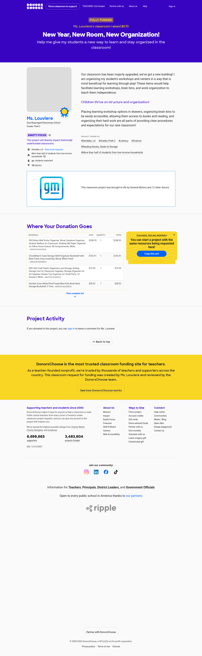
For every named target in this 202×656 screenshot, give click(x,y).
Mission (107, 412)
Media (157, 419)
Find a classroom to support (62, 6)
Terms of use (103, 644)
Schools (116, 644)
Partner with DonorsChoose (101, 627)
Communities (160, 416)
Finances (107, 423)
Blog (164, 419)
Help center (159, 412)
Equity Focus (109, 419)
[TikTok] (116, 472)
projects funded (82, 438)
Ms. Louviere (40, 118)
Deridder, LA (89, 140)
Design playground (163, 427)
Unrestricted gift (136, 441)
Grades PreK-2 (107, 140)
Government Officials (140, 487)
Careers (106, 430)
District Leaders (108, 487)
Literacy (124, 140)
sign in (71, 328)
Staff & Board (109, 427)
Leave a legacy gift (137, 438)
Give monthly (135, 430)
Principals (89, 487)
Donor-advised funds (138, 423)
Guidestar (52, 430)
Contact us (159, 430)
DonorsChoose (35, 6)
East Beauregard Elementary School (43, 122)
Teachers (74, 487)
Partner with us (117, 6)
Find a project (135, 412)
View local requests (54, 149)
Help (145, 6)
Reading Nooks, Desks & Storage (100, 146)
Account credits (136, 416)
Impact (106, 416)
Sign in (172, 6)
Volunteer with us (137, 434)
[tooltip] (49, 135)
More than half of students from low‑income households (113, 152)
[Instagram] (86, 472)
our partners (134, 496)
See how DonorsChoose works (101, 389)
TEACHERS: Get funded (93, 6)
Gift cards (133, 419)
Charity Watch (77, 427)
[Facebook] (106, 472)
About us (133, 6)
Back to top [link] (101, 341)
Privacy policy (88, 644)
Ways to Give (136, 407)
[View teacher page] (49, 89)
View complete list (75, 295)
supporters (44, 438)
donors (37, 165)
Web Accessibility (111, 434)
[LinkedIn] (96, 472)
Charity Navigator (35, 430)
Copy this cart (151, 253)
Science (137, 140)
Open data (159, 423)
